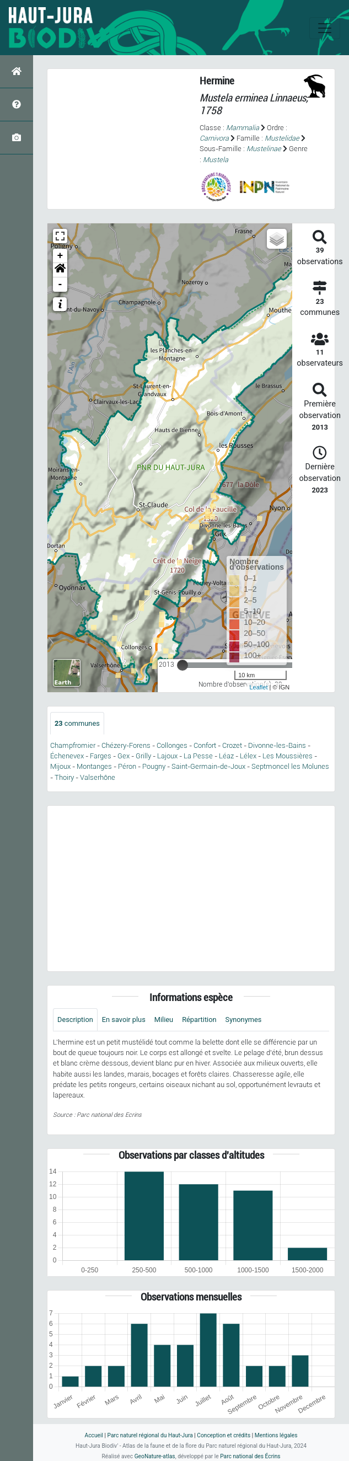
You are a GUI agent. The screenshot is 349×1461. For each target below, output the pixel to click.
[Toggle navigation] (324, 28)
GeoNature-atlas (155, 1456)
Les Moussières (287, 756)
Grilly (143, 756)
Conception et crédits (223, 1435)
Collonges (172, 745)
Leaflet (258, 687)
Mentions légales (276, 1435)
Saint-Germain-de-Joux (208, 766)
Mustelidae (282, 138)
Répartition (199, 1019)
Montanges (94, 766)
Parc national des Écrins (250, 1456)
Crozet (232, 745)
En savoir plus (124, 1019)
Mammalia (242, 128)
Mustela (215, 160)
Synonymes (243, 1019)
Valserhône (97, 777)
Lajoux (167, 756)
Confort (205, 745)
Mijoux (60, 766)
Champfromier (72, 745)
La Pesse (198, 756)
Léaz (226, 756)
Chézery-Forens (126, 745)
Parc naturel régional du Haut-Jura (150, 1435)
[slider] (182, 665)
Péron (127, 766)
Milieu (163, 1019)
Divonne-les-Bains (277, 745)
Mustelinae (263, 149)
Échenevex (67, 756)
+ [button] (60, 256)
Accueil (94, 1435)
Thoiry (64, 777)
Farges (100, 756)
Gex (123, 756)
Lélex (248, 756)
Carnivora (214, 138)
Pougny (153, 766)
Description (75, 1019)
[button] (60, 270)
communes (77, 723)
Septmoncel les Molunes (290, 766)
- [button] (60, 284)
